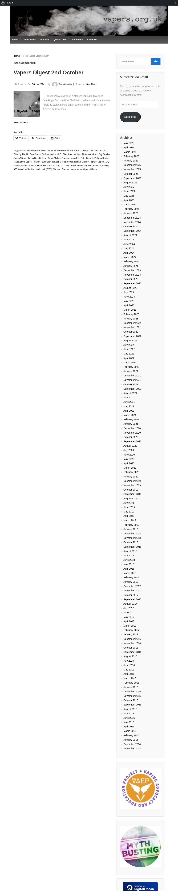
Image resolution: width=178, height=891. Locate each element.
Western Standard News (64, 169)
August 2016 (130, 656)
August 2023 (130, 288)
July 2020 (128, 450)
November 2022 (132, 327)
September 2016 (132, 652)
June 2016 (129, 665)
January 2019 (130, 529)
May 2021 (128, 406)
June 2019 (129, 507)
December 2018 (132, 533)
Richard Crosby (81, 162)
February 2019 (131, 524)
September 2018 (132, 546)
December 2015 (132, 691)
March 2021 (129, 415)
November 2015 (132, 696)
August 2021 (130, 393)
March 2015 (129, 731)
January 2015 (130, 739)
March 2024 (129, 257)
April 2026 (128, 147)
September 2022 (132, 336)
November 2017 (132, 590)
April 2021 (128, 410)
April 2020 (128, 463)
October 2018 (130, 542)
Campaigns (77, 39)
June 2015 (129, 717)
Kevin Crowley (61, 84)
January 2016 (130, 687)
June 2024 (129, 244)
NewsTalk (75, 158)
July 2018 (128, 555)
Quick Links (60, 39)
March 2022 (129, 362)
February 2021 (131, 419)
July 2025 (128, 187)
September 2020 (132, 441)
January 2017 (130, 634)
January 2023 (130, 318)
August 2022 (130, 340)
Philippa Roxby (101, 158)
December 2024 (132, 217)
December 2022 (132, 323)
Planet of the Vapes (23, 162)
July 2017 (128, 608)
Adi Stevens (32, 150)
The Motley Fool (84, 165)
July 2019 (128, 503)
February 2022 (131, 366)
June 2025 (129, 191)
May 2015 (128, 722)
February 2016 (131, 682)
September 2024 (132, 230)
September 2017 (132, 599)
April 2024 (128, 252)
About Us (92, 39)
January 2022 (130, 371)
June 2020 (129, 454)
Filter (64, 154)
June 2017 (129, 612)
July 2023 (128, 292)
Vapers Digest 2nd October (49, 72)
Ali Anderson (60, 150)
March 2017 (129, 625)
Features (44, 39)
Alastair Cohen (46, 150)
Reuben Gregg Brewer (62, 162)
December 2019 (132, 481)
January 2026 (130, 160)
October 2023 (130, 279)
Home (15, 39)
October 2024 (130, 226)
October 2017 (130, 595)
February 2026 (131, 156)
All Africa (71, 150)
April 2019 (128, 516)
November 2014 (132, 748)
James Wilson (20, 158)
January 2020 (130, 476)
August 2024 (130, 235)
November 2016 (132, 643)
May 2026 (128, 143)
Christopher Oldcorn (96, 150)
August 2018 (130, 551)
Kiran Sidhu (47, 158)
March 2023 (129, 309)
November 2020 (132, 432)
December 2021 (132, 375)
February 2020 (131, 472)
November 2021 (132, 380)
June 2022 (129, 349)
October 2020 (130, 437)
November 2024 (132, 222)
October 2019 (130, 489)
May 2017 (128, 617)
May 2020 (128, 459)
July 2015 (128, 713)
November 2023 (132, 274)
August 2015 (130, 709)
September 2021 (132, 388)
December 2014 (132, 744)
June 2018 (129, 559)
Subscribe (130, 116)
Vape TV (97, 165)
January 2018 (130, 581)
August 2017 (130, 603)
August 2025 (130, 182)
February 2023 (131, 314)
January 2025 (130, 213)
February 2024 (131, 261)
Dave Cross (35, 154)
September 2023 (132, 283)
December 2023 (132, 270)
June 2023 (129, 296)
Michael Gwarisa (62, 158)
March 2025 (129, 204)
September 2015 (132, 704)
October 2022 (130, 331)
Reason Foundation (42, 162)
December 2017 (132, 586)
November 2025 (132, 169)
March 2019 (129, 520)
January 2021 (130, 423)
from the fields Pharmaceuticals (82, 154)
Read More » (21, 122)
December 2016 (132, 639)
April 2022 (128, 358)
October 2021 (130, 384)
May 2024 (128, 248)
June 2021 (129, 401)
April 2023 (128, 305)
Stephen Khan (35, 165)
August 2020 (130, 445)
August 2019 (130, 498)
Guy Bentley (104, 154)
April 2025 (128, 200)
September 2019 (132, 494)
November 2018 (132, 538)
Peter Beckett (87, 158)
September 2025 (132, 178)
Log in (10, 2)
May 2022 (128, 353)
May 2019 (128, 511)
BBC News (81, 150)
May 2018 (128, 564)
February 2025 (131, 208)
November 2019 (132, 485)
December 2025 (132, 165)
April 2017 (128, 621)
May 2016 (128, 669)
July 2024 (128, 239)
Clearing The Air (21, 154)
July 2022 (128, 345)
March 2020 (129, 467)
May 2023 (128, 301)
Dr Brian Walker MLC (51, 154)
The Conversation (51, 165)
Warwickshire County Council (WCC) (35, 169)
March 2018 (129, 573)
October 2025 (130, 173)
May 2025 (128, 195)
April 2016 (128, 674)
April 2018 (128, 568)
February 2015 (131, 735)
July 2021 (128, 397)
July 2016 (128, 660)
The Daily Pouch (68, 165)
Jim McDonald (34, 158)
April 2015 (128, 726)
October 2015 (130, 700)
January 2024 (130, 266)
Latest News (29, 39)
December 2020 (132, 428)
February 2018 (131, 577)
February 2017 (131, 630)
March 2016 (129, 678)
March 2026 (129, 152)
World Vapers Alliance (87, 169)
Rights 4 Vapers (97, 162)
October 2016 (130, 647)
